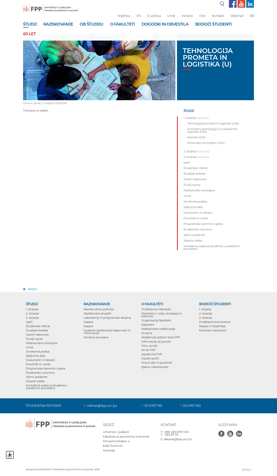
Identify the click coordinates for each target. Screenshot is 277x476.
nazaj (32, 289)
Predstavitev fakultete (156, 309)
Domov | (28, 103)
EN (252, 16)
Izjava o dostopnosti (154, 367)
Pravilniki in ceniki (38, 364)
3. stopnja (32, 317)
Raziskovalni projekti (97, 313)
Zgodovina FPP (151, 354)
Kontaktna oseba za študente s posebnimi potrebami (46, 387)
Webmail (236, 16)
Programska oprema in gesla (45, 368)
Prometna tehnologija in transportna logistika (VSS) (212, 130)
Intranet (187, 16)
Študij (37, 103)
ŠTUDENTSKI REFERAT (43, 406)
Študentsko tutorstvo (40, 372)
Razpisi (88, 326)
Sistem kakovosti (37, 334)
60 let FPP (148, 350)
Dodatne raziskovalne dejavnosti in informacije (107, 332)
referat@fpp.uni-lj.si (102, 406)
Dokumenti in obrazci (40, 360)
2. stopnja (32, 313)
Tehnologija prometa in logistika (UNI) (213, 123)
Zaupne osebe (35, 381)
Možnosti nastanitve (212, 330)
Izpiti (29, 322)
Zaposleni (147, 324)
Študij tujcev (34, 339)
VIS (138, 16)
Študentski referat (38, 326)
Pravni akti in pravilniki (156, 362)
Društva (146, 333)
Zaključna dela (35, 356)
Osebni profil (150, 358)
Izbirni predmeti (37, 377)
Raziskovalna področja (99, 309)
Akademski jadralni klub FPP (160, 337)
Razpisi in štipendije (212, 326)
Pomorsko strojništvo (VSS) (206, 143)
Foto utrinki (149, 346)
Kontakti (218, 16)
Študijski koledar (37, 330)
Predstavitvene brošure (214, 322)
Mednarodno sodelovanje (158, 329)
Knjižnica (124, 16)
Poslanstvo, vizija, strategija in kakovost (161, 315)
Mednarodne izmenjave (41, 343)
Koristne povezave (96, 337)
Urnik (171, 16)
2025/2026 (61, 103)
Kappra (88, 322)
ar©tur (246, 469)
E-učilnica (154, 16)
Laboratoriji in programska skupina (107, 317)
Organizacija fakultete (156, 320)
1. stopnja (47, 103)
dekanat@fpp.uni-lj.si (178, 439)
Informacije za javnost (156, 341)
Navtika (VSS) (196, 137)
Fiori (202, 16)
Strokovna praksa (37, 351)
